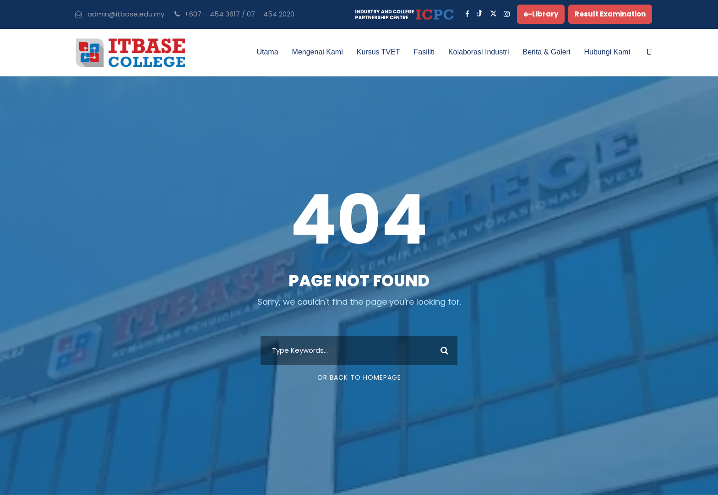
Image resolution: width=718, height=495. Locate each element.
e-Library (540, 14)
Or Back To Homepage (359, 377)
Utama (267, 52)
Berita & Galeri (546, 52)
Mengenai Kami (317, 52)
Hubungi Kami (607, 52)
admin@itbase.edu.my (125, 14)
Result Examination (610, 14)
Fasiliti (424, 52)
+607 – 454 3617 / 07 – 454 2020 (239, 14)
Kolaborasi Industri (478, 52)
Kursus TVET (378, 52)
